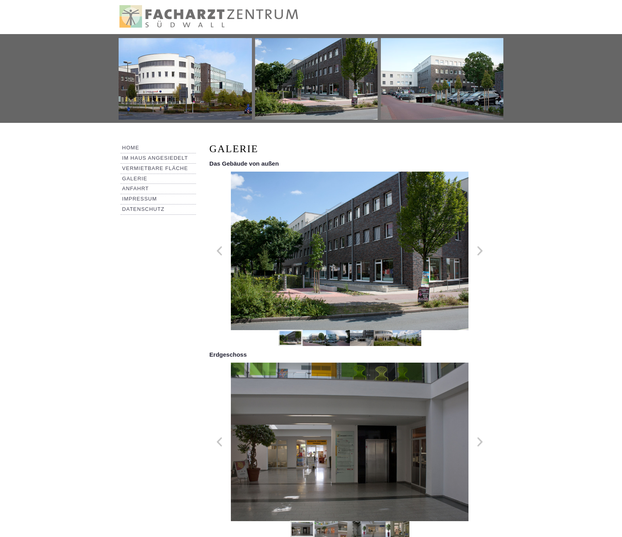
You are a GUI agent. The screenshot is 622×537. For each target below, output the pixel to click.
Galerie (134, 179)
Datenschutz (143, 209)
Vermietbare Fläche (155, 168)
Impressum (139, 199)
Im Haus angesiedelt (155, 158)
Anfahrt (135, 188)
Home (130, 148)
